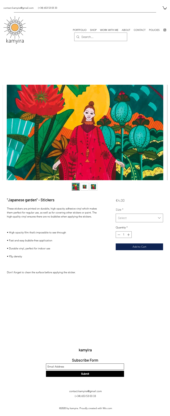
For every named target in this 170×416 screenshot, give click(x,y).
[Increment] (128, 234)
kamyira (85, 350)
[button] (165, 8)
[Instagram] (165, 30)
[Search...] (100, 37)
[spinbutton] (123, 234)
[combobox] (139, 218)
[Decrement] (118, 234)
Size (119, 209)
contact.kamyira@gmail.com (18, 7)
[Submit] (85, 374)
